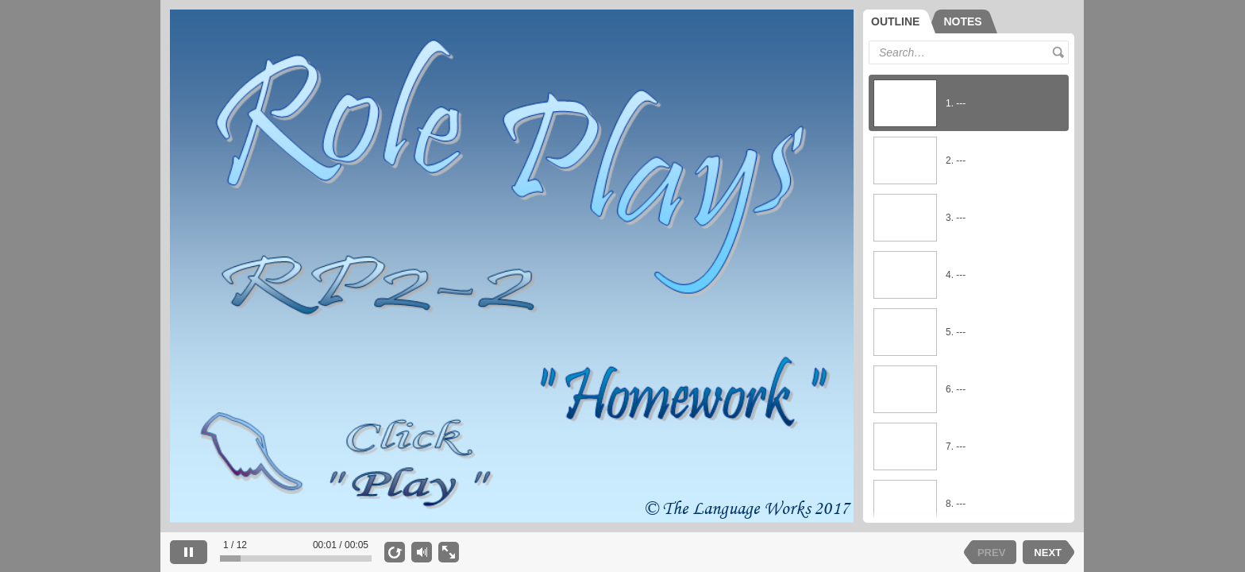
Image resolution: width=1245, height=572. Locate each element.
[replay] (394, 552)
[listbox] (969, 293)
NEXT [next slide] (1048, 552)
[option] (969, 103)
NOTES (962, 21)
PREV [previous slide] (991, 552)
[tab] (899, 21)
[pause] (188, 552)
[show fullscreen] (448, 552)
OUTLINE (895, 21)
